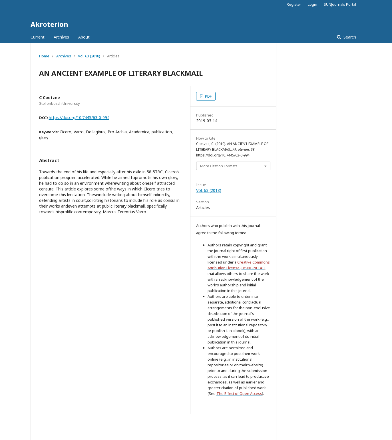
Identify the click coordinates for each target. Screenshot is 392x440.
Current (38, 37)
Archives (61, 37)
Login (312, 4)
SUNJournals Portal (340, 4)
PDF (208, 96)
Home (44, 56)
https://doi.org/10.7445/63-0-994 (79, 117)
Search (349, 37)
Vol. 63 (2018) (89, 56)
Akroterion (49, 24)
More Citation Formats (219, 165)
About (84, 37)
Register (294, 4)
